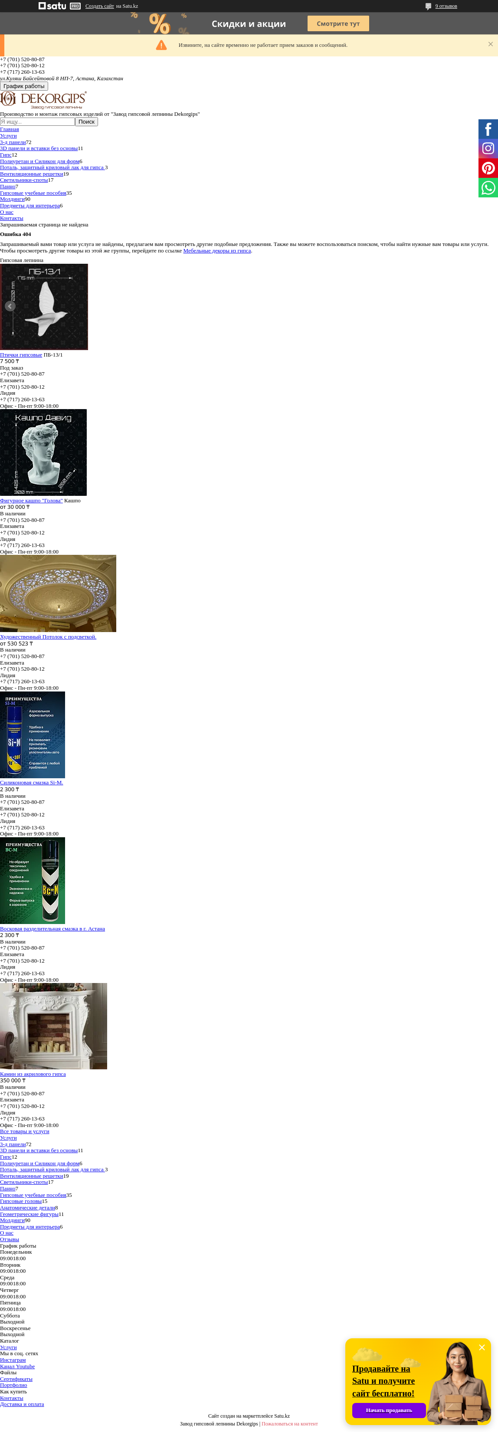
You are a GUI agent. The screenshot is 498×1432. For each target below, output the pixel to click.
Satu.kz (282, 1416)
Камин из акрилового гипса (33, 1074)
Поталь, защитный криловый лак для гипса (52, 167)
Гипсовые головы (21, 1201)
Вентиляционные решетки (31, 173)
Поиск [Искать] (87, 121)
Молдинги (12, 199)
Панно (8, 186)
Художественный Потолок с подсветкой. (48, 636)
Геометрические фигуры (29, 1214)
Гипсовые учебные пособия (33, 193)
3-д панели (13, 142)
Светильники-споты (24, 180)
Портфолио (13, 1385)
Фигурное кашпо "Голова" (31, 500)
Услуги (8, 135)
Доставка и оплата (22, 1404)
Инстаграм (13, 1360)
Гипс (6, 154)
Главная (9, 129)
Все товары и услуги (24, 1131)
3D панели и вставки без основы (39, 148)
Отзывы (9, 1239)
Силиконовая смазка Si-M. (31, 782)
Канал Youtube (17, 1366)
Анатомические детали (27, 1207)
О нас (6, 212)
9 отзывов (446, 6)
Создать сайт (99, 6)
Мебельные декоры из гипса (217, 250)
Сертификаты (16, 1379)
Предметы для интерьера (30, 205)
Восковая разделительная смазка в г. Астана (52, 928)
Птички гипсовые (21, 354)
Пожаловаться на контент (290, 1424)
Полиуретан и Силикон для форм (39, 161)
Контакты (11, 218)
